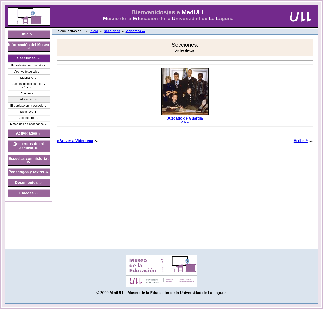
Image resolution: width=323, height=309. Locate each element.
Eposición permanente (27, 65)
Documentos (26, 118)
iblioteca (26, 111)
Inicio (94, 31)
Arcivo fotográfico (26, 71)
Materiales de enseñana (27, 124)
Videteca (26, 99)
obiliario (26, 77)
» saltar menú (15, 3)
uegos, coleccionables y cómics (28, 85)
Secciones (112, 31)
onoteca (27, 93)
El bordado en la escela (26, 105)
